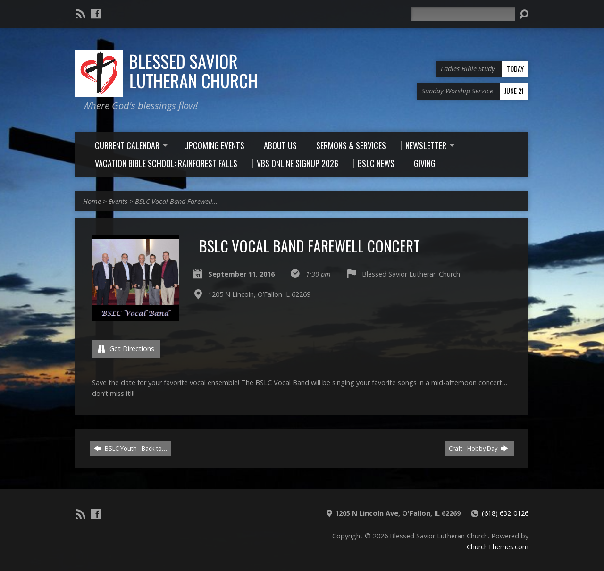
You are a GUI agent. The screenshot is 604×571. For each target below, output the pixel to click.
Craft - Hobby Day (478, 448)
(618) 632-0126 (505, 513)
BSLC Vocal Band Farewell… (176, 201)
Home (92, 201)
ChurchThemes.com (497, 546)
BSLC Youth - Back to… (130, 448)
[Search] (463, 14)
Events (118, 201)
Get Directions (126, 348)
